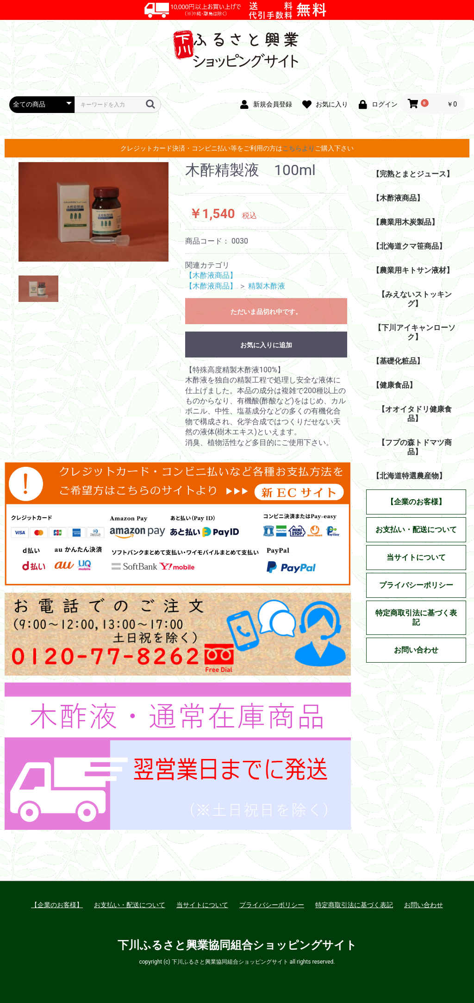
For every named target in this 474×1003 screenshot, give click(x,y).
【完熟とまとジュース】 (413, 173)
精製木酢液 (266, 286)
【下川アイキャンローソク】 (414, 332)
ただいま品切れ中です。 (266, 311)
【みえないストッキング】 (415, 299)
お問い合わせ (423, 905)
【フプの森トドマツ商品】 (415, 447)
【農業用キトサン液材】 (413, 270)
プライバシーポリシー (271, 905)
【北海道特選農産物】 (409, 475)
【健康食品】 (394, 385)
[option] (93, 212)
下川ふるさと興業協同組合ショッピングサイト (237, 945)
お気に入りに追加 (266, 345)
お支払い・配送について (129, 905)
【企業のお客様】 (57, 905)
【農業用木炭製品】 (405, 222)
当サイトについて (202, 905)
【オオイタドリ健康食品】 (415, 414)
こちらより (298, 148)
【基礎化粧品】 (398, 361)
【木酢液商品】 (211, 275)
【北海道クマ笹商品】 (409, 246)
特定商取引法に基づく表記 (354, 905)
